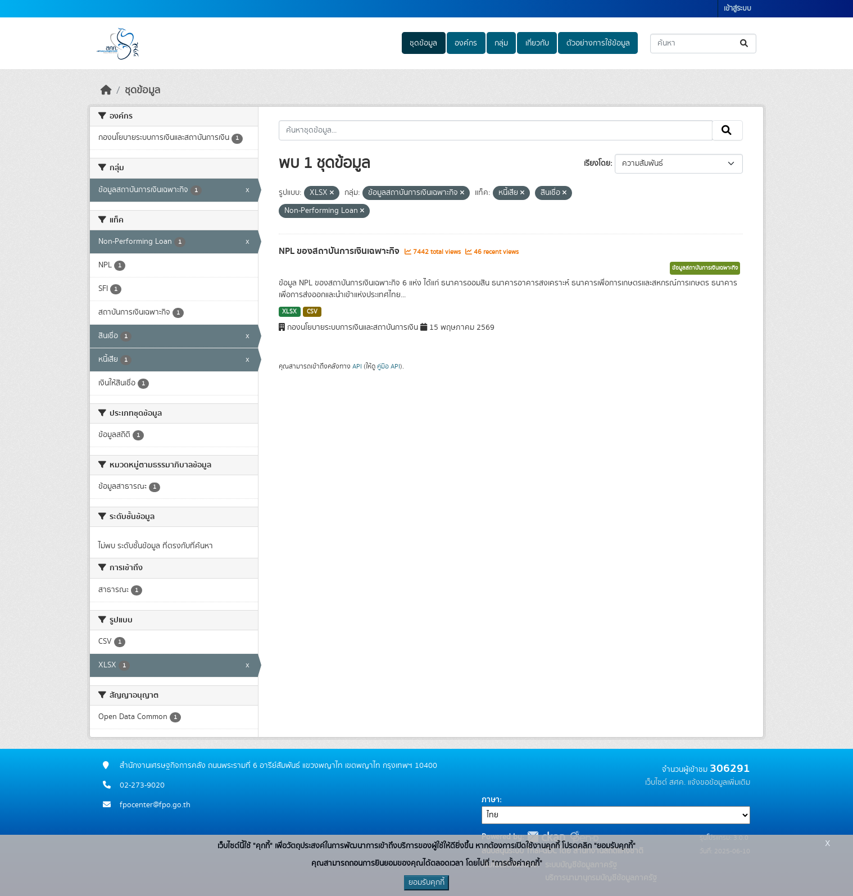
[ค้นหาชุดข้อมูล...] (703, 43)
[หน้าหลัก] (106, 90)
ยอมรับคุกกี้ (426, 882)
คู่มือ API (388, 366)
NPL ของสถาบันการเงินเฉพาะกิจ (340, 251)
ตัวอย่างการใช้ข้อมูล (598, 43)
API (357, 366)
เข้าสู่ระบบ (737, 8)
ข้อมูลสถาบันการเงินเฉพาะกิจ (705, 268)
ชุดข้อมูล (423, 43)
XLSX (289, 311)
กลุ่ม (501, 43)
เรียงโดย (597, 163)
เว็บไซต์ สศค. (665, 782)
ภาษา (491, 800)
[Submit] (745, 43)
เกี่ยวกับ (537, 43)
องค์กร (466, 43)
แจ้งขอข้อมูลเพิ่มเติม (719, 782)
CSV (312, 311)
